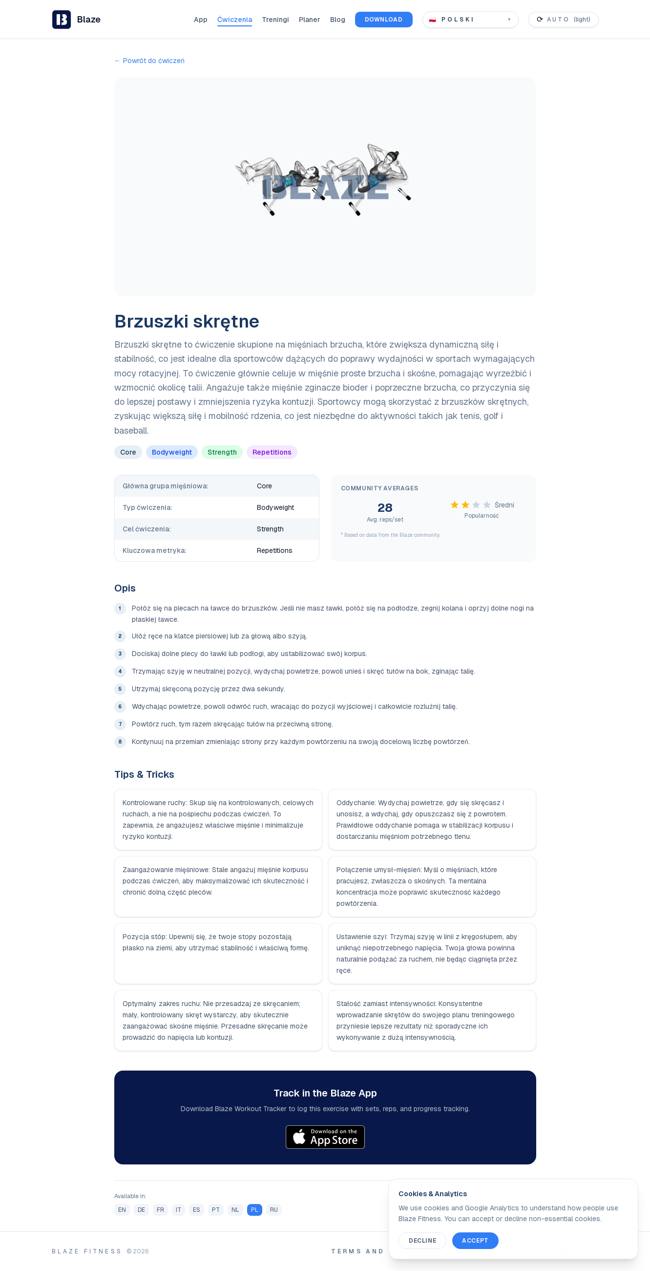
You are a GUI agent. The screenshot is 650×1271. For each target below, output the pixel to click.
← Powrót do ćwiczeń (149, 60)
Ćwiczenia (234, 19)
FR (160, 1210)
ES (196, 1210)
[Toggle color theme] (563, 19)
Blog (337, 19)
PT (216, 1210)
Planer (309, 19)
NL (235, 1210)
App (201, 19)
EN (122, 1210)
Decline (422, 1241)
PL (254, 1210)
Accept (475, 1241)
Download (384, 19)
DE (141, 1210)
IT (178, 1210)
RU (274, 1210)
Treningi (275, 19)
